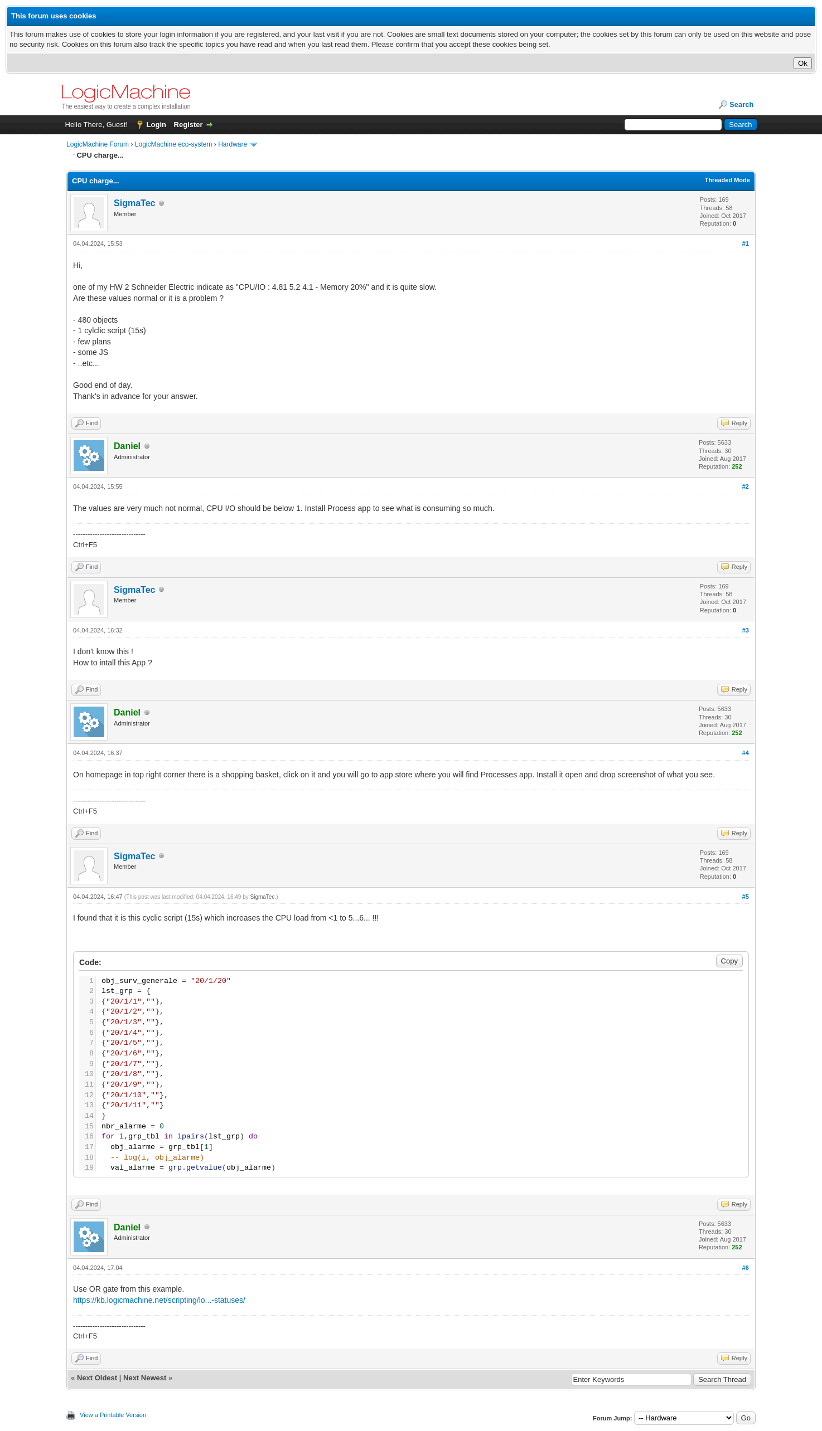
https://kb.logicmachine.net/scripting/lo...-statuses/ (159, 1300)
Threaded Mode (727, 180)
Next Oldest (97, 1378)
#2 (745, 486)
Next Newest (144, 1378)
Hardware (232, 144)
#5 (745, 896)
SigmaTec (134, 203)
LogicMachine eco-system (173, 144)
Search (741, 104)
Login (156, 124)
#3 (745, 630)
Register (188, 124)
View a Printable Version (113, 1414)
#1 (745, 243)
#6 (745, 1267)
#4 (745, 752)
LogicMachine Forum (97, 144)
